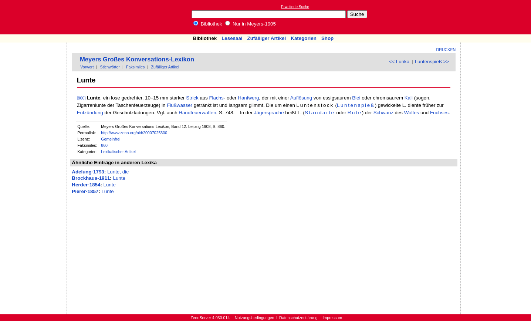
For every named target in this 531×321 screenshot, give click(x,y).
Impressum (332, 317)
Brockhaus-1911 (91, 178)
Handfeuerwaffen (197, 112)
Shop (327, 38)
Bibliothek (207, 24)
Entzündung (90, 112)
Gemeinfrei (110, 139)
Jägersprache (269, 112)
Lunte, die (118, 172)
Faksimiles (135, 67)
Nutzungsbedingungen (254, 317)
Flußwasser (179, 105)
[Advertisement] (497, 17)
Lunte (119, 178)
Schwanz (383, 112)
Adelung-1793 (88, 172)
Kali (409, 98)
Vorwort (87, 67)
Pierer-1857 (85, 191)
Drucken (446, 49)
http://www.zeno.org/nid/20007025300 (134, 133)
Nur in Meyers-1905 (250, 24)
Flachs (216, 98)
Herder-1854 (86, 184)
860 (104, 145)
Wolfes (411, 112)
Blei (356, 98)
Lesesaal (231, 38)
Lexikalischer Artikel (118, 151)
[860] (81, 98)
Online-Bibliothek (35, 17)
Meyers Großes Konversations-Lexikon (137, 59)
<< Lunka (399, 61)
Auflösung (301, 98)
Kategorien (304, 38)
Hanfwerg (248, 98)
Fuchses (439, 112)
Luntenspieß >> (432, 61)
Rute (355, 112)
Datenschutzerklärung (298, 317)
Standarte (320, 112)
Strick (192, 98)
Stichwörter (110, 67)
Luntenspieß (356, 105)
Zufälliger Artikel (266, 38)
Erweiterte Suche (295, 7)
